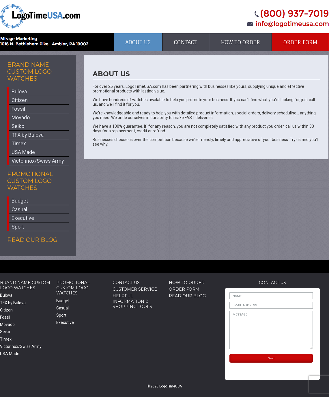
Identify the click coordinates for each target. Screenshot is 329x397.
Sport (18, 227)
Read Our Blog (32, 239)
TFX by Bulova (28, 135)
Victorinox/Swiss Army (38, 161)
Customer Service (135, 289)
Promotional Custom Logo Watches (30, 180)
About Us (138, 42)
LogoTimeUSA (40, 16)
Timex (19, 143)
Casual (19, 209)
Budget (20, 201)
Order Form (300, 42)
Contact (185, 42)
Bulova (19, 91)
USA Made (23, 152)
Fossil (18, 109)
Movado (21, 117)
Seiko (18, 126)
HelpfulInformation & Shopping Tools (132, 301)
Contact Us (126, 282)
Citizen (20, 100)
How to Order (240, 42)
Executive (23, 218)
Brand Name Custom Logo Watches (29, 71)
